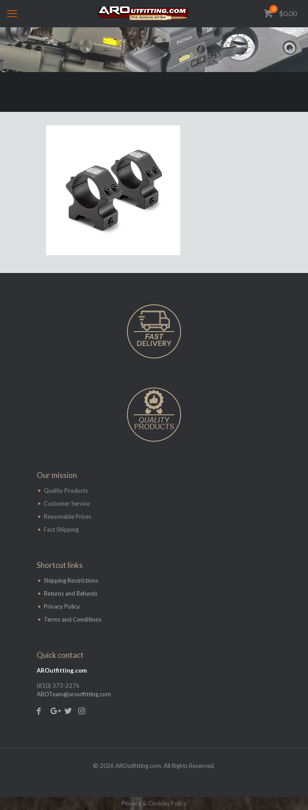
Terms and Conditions (72, 619)
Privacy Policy (62, 606)
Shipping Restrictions (71, 580)
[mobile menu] (12, 13)
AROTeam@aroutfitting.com (74, 694)
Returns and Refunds (70, 593)
